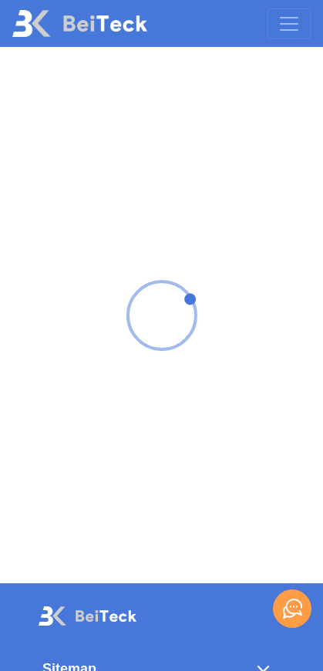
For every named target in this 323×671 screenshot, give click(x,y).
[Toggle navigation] (289, 23)
